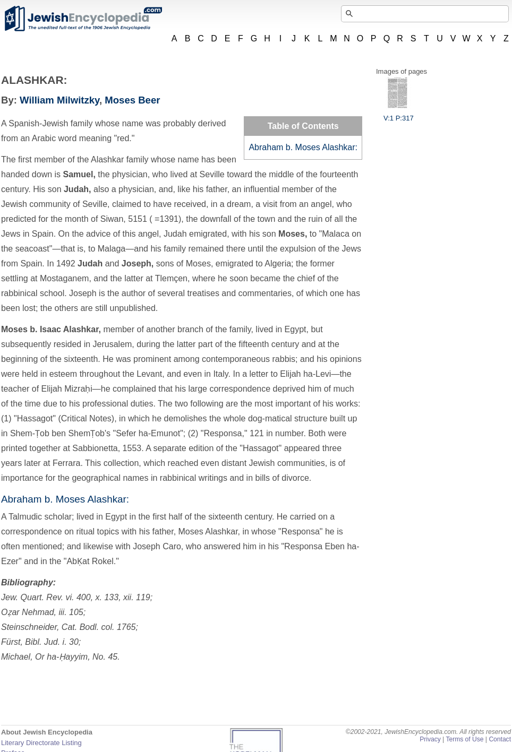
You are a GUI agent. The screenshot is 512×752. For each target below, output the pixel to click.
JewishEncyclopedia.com (83, 18)
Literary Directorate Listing (41, 743)
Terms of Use (464, 739)
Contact (500, 739)
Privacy (430, 739)
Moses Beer (132, 100)
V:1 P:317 (398, 114)
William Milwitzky (59, 100)
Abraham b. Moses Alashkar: (303, 147)
